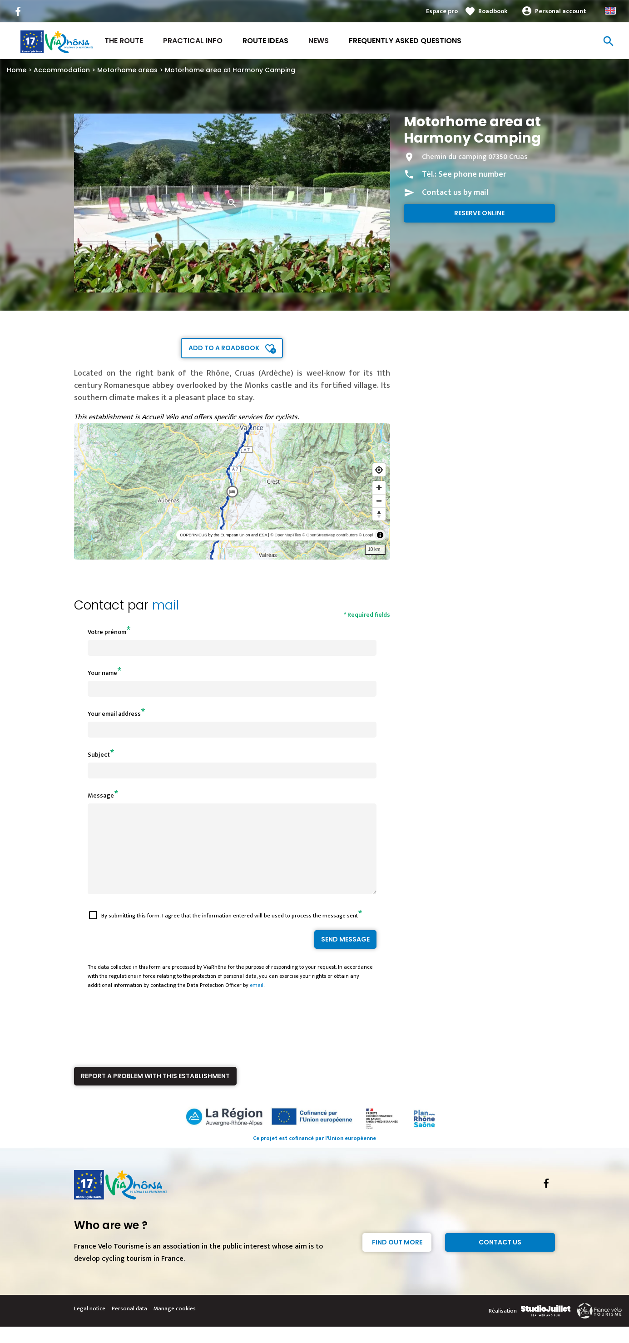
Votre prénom (107, 632)
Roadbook (493, 11)
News (318, 40)
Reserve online (479, 213)
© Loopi (366, 535)
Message (101, 795)
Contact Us (500, 1258)
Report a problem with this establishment (155, 1092)
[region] (232, 491)
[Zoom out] (379, 500)
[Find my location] (379, 469)
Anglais (610, 10)
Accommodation (62, 69)
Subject (99, 754)
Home (16, 69)
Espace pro (442, 11)
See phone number (472, 174)
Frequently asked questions (405, 40)
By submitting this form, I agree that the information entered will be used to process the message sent (229, 932)
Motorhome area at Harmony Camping (230, 69)
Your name (102, 673)
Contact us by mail (455, 192)
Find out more (397, 1258)
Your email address (114, 714)
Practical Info (193, 40)
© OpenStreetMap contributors (329, 535)
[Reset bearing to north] (379, 513)
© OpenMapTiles (285, 535)
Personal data (129, 1325)
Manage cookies (175, 1325)
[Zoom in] (379, 487)
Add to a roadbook (223, 347)
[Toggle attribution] (380, 535)
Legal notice (89, 1325)
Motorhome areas (127, 69)
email (256, 1001)
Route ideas (265, 40)
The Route (123, 40)
